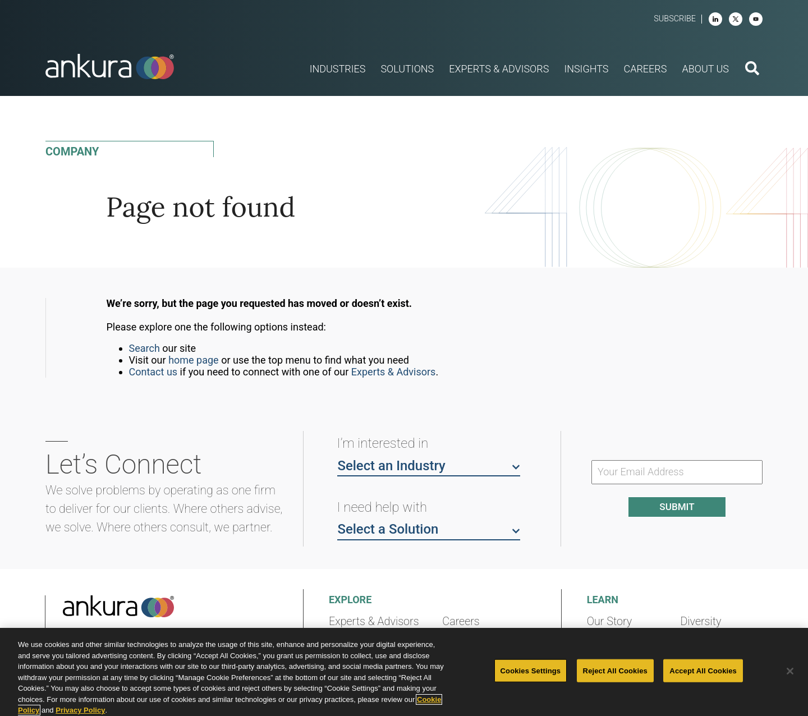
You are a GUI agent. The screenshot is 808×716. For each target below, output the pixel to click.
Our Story (609, 621)
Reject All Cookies (615, 670)
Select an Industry (428, 465)
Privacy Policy (80, 710)
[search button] (752, 70)
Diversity (700, 621)
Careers (460, 621)
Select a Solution (428, 528)
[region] (404, 672)
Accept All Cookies (703, 670)
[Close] (790, 671)
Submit (676, 506)
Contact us (153, 372)
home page (193, 360)
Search (144, 348)
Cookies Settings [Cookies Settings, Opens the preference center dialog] (531, 670)
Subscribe (675, 19)
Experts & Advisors (393, 372)
